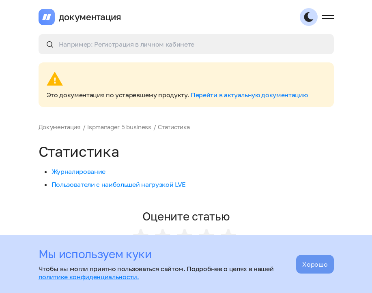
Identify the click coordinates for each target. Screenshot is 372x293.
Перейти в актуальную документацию (249, 95)
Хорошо (314, 264)
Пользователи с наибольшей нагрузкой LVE (119, 184)
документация (90, 17)
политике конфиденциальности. (89, 277)
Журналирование (79, 171)
